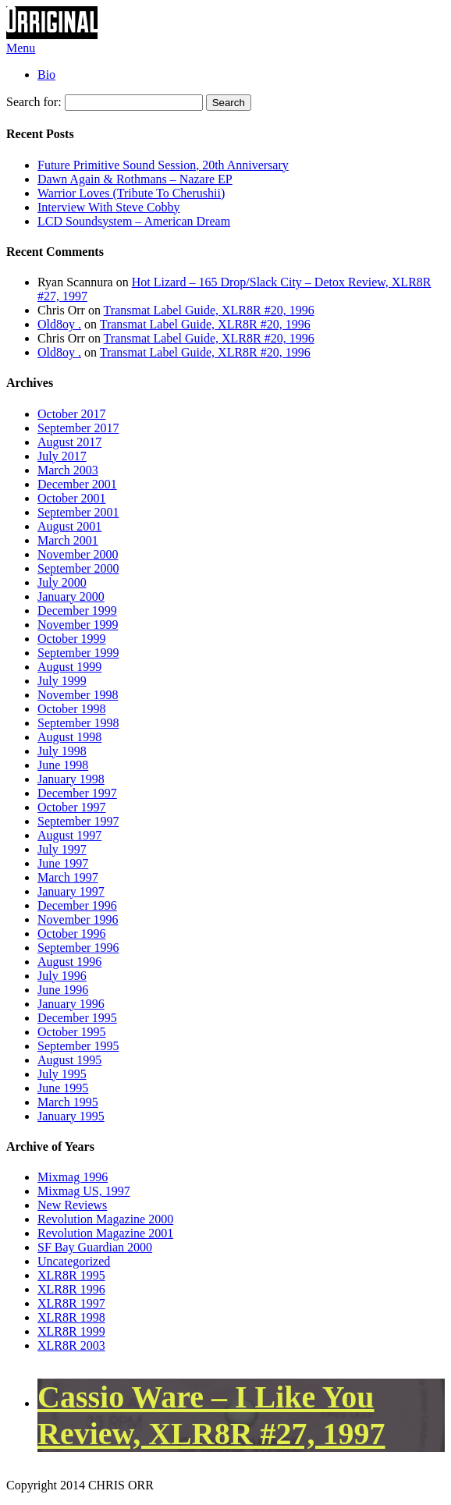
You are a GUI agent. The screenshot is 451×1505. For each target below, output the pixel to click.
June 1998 (62, 765)
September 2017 (78, 428)
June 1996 (62, 989)
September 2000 (78, 568)
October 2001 (71, 498)
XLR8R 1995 (71, 1275)
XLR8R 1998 (71, 1317)
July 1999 (62, 680)
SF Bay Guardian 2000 (94, 1247)
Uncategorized (73, 1261)
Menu (20, 48)
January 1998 (71, 779)
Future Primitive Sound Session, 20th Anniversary (163, 165)
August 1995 (69, 1060)
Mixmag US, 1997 (83, 1191)
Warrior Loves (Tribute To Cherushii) (131, 193)
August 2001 (69, 526)
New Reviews (72, 1205)
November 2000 (78, 554)
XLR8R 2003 (71, 1345)
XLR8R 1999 (71, 1331)
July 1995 (62, 1074)
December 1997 (77, 793)
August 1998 (69, 737)
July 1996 (62, 975)
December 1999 (77, 610)
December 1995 (77, 1017)
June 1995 (62, 1088)
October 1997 (71, 807)
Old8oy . (59, 324)
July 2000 (62, 582)
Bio (46, 74)
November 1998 (78, 694)
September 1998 (78, 722)
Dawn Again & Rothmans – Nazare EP (135, 179)
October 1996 (71, 933)
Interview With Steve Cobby (108, 207)
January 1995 (71, 1116)
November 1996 (78, 919)
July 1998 (62, 751)
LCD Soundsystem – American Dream (133, 221)
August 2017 (69, 442)
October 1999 (71, 638)
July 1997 (62, 849)
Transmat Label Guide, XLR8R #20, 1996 (209, 310)
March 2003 (67, 470)
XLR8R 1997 (71, 1303)
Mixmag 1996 (72, 1177)
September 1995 (78, 1045)
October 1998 (71, 708)
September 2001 (78, 512)
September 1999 (78, 652)
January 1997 (71, 891)
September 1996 (78, 947)
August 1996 (69, 961)
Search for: (34, 101)
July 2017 (62, 456)
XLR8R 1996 (71, 1289)
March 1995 (67, 1102)
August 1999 (69, 666)
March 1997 (67, 877)
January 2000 (71, 596)
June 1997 (62, 863)
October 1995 (71, 1031)
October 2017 (71, 414)
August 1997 (69, 835)
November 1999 (78, 624)
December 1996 (77, 905)
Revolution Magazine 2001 (105, 1233)
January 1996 (71, 1003)
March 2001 (67, 540)
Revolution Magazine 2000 (105, 1219)
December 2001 (77, 484)
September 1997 (78, 821)
